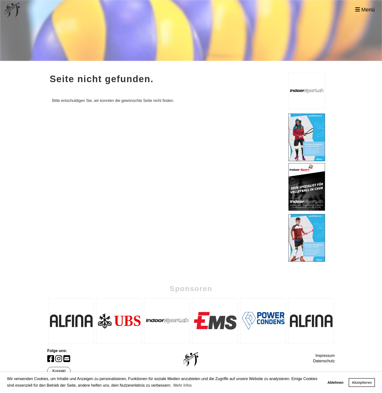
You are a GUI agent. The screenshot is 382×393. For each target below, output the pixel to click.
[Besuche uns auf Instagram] (58, 358)
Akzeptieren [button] (362, 382)
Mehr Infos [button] (182, 385)
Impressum (325, 356)
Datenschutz (324, 361)
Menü (365, 10)
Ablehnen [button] (335, 382)
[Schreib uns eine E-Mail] (66, 358)
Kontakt (59, 371)
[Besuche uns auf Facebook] (50, 358)
